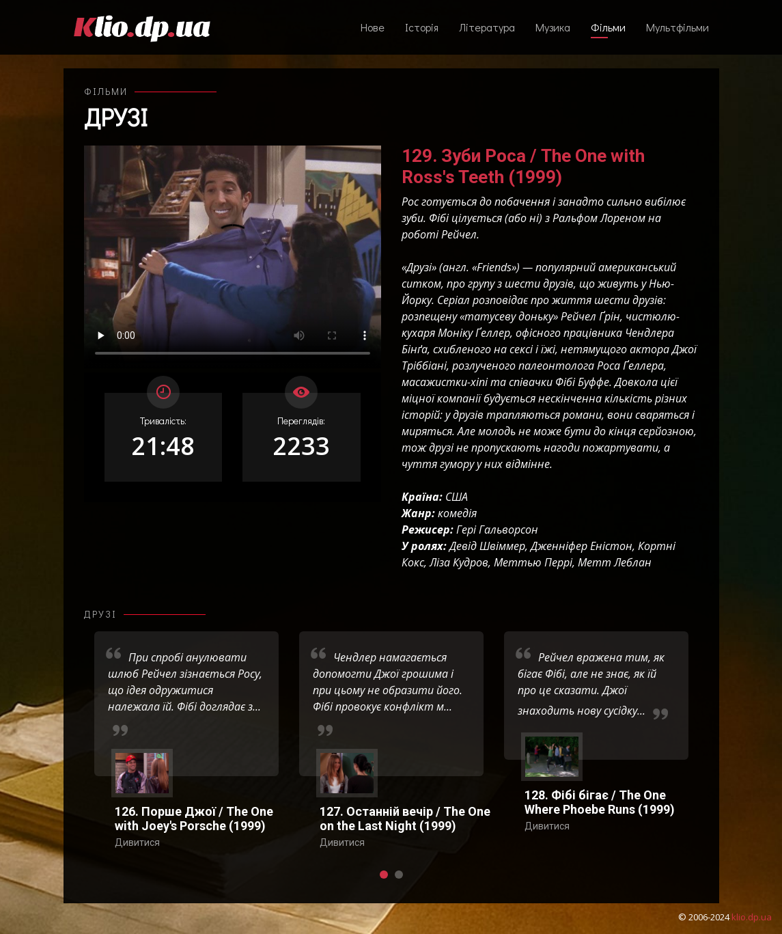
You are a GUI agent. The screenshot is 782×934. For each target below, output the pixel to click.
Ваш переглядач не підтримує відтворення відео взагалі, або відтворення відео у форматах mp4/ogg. (232, 257)
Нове (373, 27)
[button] (384, 874)
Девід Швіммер (487, 545)
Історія (421, 27)
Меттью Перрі (533, 562)
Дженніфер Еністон (581, 545)
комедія (457, 513)
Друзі (116, 116)
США (456, 496)
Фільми (608, 27)
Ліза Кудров (459, 562)
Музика (552, 27)
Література (487, 27)
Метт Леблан (615, 562)
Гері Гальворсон (497, 529)
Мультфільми (677, 27)
